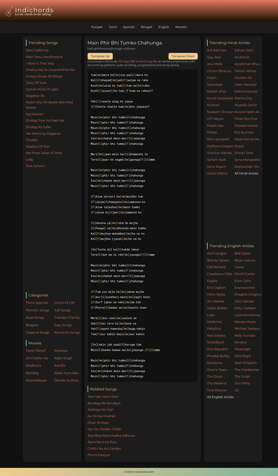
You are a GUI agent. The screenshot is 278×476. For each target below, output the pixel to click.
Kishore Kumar (246, 91)
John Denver (244, 301)
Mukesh (213, 105)
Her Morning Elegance (43, 133)
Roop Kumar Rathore (248, 139)
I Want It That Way (40, 63)
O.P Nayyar (215, 119)
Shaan (239, 146)
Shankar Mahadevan (221, 153)
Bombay (32, 373)
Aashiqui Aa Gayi (100, 409)
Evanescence (245, 288)
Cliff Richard (216, 267)
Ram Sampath (218, 139)
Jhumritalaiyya (98, 455)
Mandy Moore (245, 322)
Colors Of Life (64, 303)
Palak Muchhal (246, 119)
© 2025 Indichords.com (139, 471)
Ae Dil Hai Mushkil (101, 416)
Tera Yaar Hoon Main (103, 397)
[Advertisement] (53, 230)
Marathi (181, 27)
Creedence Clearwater (221, 274)
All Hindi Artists (246, 173)
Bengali (146, 27)
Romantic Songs (67, 332)
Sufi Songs (62, 310)
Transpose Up (100, 56)
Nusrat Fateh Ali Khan (248, 112)
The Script (242, 376)
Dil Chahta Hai (37, 358)
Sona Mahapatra (247, 160)
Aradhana (33, 365)
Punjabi (97, 27)
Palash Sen (215, 126)
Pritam (212, 132)
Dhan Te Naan (98, 423)
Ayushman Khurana (248, 64)
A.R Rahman (216, 50)
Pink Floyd (243, 356)
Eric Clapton (216, 288)
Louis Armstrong (247, 315)
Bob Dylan (243, 253)
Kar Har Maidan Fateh (104, 429)
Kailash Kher (216, 91)
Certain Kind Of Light (42, 89)
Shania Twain (217, 370)
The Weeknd (216, 383)
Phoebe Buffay (218, 356)
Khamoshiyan (36, 380)
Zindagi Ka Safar (38, 127)
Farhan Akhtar (246, 71)
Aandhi (59, 365)
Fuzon (211, 78)
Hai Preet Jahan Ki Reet (44, 153)
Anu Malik (214, 64)
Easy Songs (63, 325)
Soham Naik (216, 160)
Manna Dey (243, 98)
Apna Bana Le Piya (101, 442)
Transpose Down (183, 56)
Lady (29, 159)
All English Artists (220, 397)
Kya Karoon (34, 114)
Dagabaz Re (35, 96)
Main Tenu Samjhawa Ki (44, 57)
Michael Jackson (247, 328)
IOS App (124, 61)
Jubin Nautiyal (246, 84)
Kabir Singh (63, 358)
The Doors (215, 376)
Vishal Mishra (217, 173)
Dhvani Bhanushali (221, 71)
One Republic (217, 349)
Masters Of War (38, 146)
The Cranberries (247, 370)
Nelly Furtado (245, 335)
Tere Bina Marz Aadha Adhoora (111, 436)
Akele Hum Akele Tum (67, 373)
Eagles (212, 281)
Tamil (113, 27)
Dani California (37, 50)
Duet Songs (35, 317)
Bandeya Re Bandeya (103, 403)
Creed (239, 267)
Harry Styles (216, 294)
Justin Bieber (217, 308)
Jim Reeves (215, 301)
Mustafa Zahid (246, 105)
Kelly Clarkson (245, 308)
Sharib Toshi (244, 153)
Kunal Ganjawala (220, 98)
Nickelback (215, 342)
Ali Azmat (242, 57)
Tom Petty (242, 383)
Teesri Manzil (36, 351)
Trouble (32, 140)
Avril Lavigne (217, 253)
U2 (237, 390)
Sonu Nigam (216, 167)
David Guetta (245, 274)
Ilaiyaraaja (214, 84)
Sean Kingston (246, 363)
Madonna (214, 322)
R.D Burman (244, 132)
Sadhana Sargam (220, 146)
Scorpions (214, 363)
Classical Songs (37, 332)
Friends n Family (67, 317)
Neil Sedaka (216, 335)
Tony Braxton (217, 390)
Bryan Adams (245, 260)
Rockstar (61, 351)
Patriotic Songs (37, 310)
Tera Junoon (35, 166)
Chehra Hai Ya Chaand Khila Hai (50, 70)
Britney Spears (218, 260)
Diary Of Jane (36, 83)
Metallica (214, 328)
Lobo (211, 315)
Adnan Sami (244, 50)
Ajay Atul (214, 57)
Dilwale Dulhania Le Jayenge (67, 380)
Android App (144, 61)
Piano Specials (37, 303)
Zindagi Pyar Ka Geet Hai (45, 120)
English (163, 27)
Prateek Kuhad (246, 126)
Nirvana (241, 342)
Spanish (129, 27)
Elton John (243, 281)
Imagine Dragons (248, 294)
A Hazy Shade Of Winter (44, 76)
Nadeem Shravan (220, 112)
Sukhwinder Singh (248, 167)
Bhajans (32, 325)
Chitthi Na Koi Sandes (104, 448)
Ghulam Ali (243, 78)
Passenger (243, 349)
